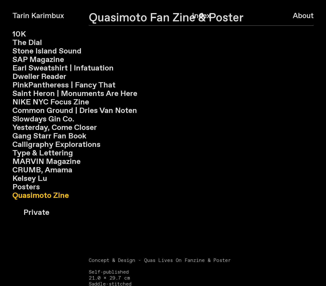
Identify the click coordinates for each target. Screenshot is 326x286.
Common (28, 111)
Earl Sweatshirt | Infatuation (63, 68)
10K (19, 34)
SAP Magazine (38, 60)
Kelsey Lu (29, 178)
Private (30, 212)
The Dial (27, 43)
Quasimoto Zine (40, 195)
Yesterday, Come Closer (54, 128)
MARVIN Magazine (46, 161)
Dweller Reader (39, 77)
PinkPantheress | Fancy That (63, 85)
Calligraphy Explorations (56, 145)
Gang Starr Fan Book (49, 136)
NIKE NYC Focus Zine (50, 102)
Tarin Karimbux (38, 16)
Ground (60, 111)
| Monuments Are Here (96, 94)
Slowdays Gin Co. (43, 119)
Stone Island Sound (47, 51)
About (303, 16)
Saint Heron (33, 94)
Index (201, 16)
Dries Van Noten (107, 111)
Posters (26, 187)
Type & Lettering (42, 153)
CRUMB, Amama (42, 170)
